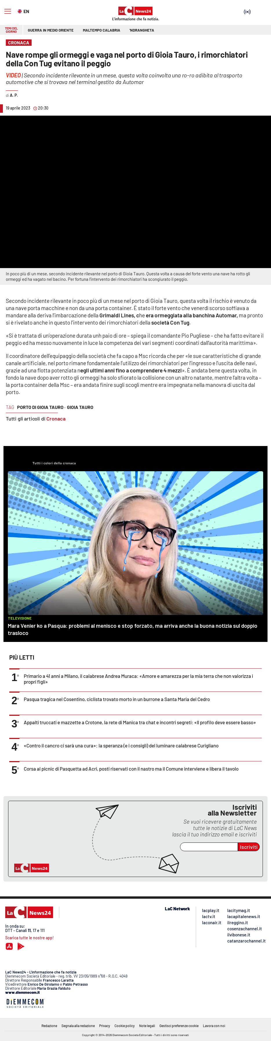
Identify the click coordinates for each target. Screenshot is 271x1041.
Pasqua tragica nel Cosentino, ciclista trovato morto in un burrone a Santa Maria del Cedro (117, 699)
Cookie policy (124, 1026)
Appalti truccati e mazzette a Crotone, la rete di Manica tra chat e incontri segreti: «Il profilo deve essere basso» (140, 722)
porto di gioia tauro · (41, 407)
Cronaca (56, 418)
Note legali (147, 1026)
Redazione (49, 1026)
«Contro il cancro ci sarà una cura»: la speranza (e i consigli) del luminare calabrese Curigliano (121, 745)
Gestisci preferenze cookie (179, 1026)
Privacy (104, 1026)
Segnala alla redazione (78, 1026)
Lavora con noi (214, 1026)
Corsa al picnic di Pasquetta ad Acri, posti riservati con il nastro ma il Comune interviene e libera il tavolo (131, 768)
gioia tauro (80, 407)
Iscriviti (249, 847)
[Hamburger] (7, 11)
